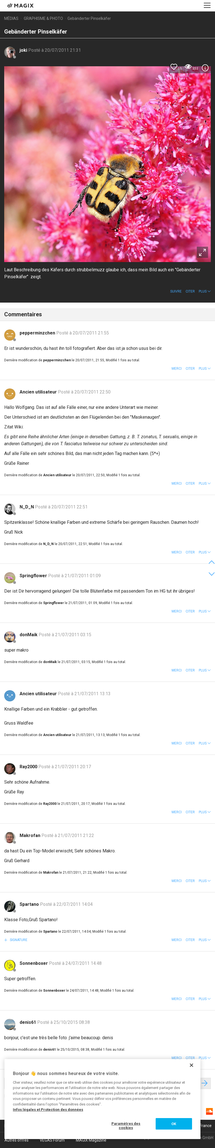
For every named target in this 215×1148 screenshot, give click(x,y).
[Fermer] (191, 1065)
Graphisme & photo (43, 18)
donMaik (29, 634)
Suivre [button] (176, 291)
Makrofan (30, 835)
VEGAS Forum (52, 1140)
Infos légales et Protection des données (48, 1109)
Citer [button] (190, 291)
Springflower (34, 575)
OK (173, 1124)
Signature (18, 940)
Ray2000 (29, 766)
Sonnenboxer (34, 963)
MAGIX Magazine (91, 1140)
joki (24, 50)
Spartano (30, 904)
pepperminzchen (38, 333)
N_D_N (27, 507)
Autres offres (16, 1140)
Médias (11, 18)
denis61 (28, 1022)
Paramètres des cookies (126, 1125)
